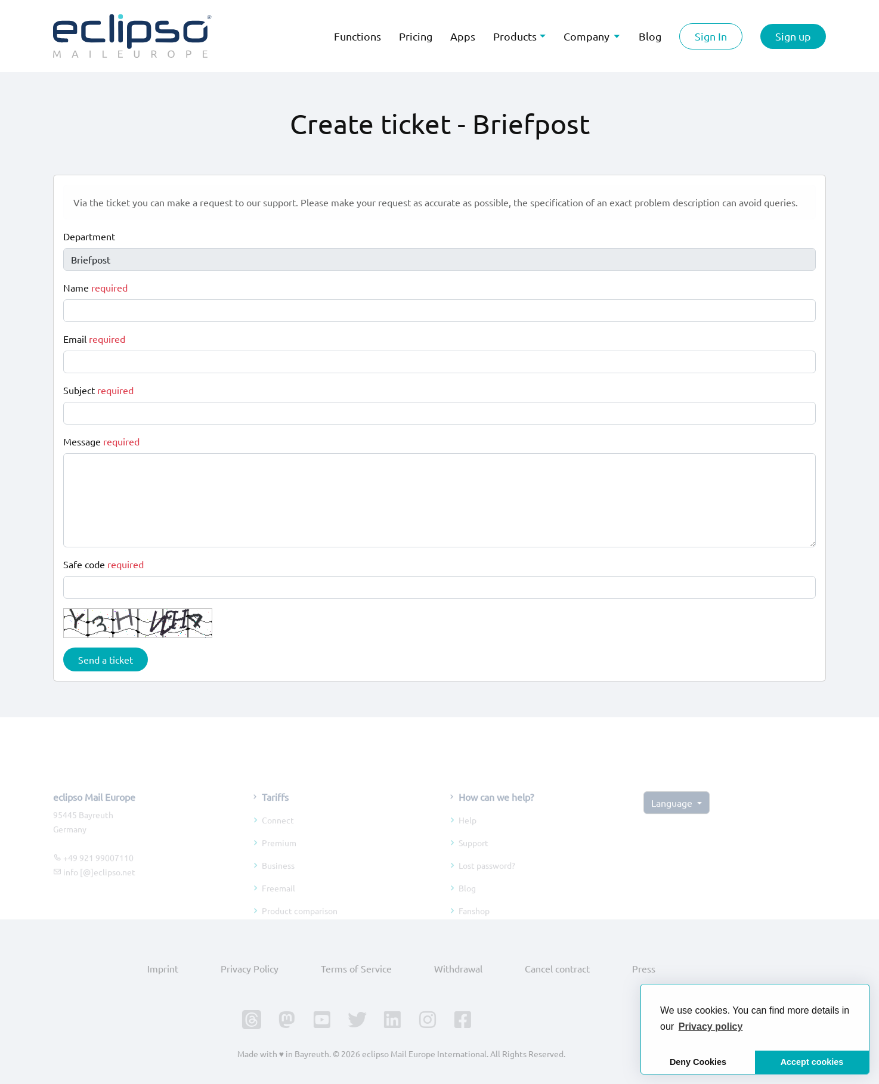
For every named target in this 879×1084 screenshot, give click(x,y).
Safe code (103, 564)
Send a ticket (105, 659)
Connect (278, 835)
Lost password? (487, 880)
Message (101, 441)
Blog (467, 903)
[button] (711, 1027)
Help (467, 835)
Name (95, 287)
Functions (357, 36)
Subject (98, 390)
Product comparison (300, 925)
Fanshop (474, 925)
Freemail (278, 903)
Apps (462, 36)
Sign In (711, 36)
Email (94, 339)
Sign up (793, 36)
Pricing (415, 36)
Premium (279, 857)
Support (473, 857)
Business (278, 880)
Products (515, 36)
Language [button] (673, 817)
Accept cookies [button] (812, 1062)
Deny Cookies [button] (698, 1062)
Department (89, 236)
